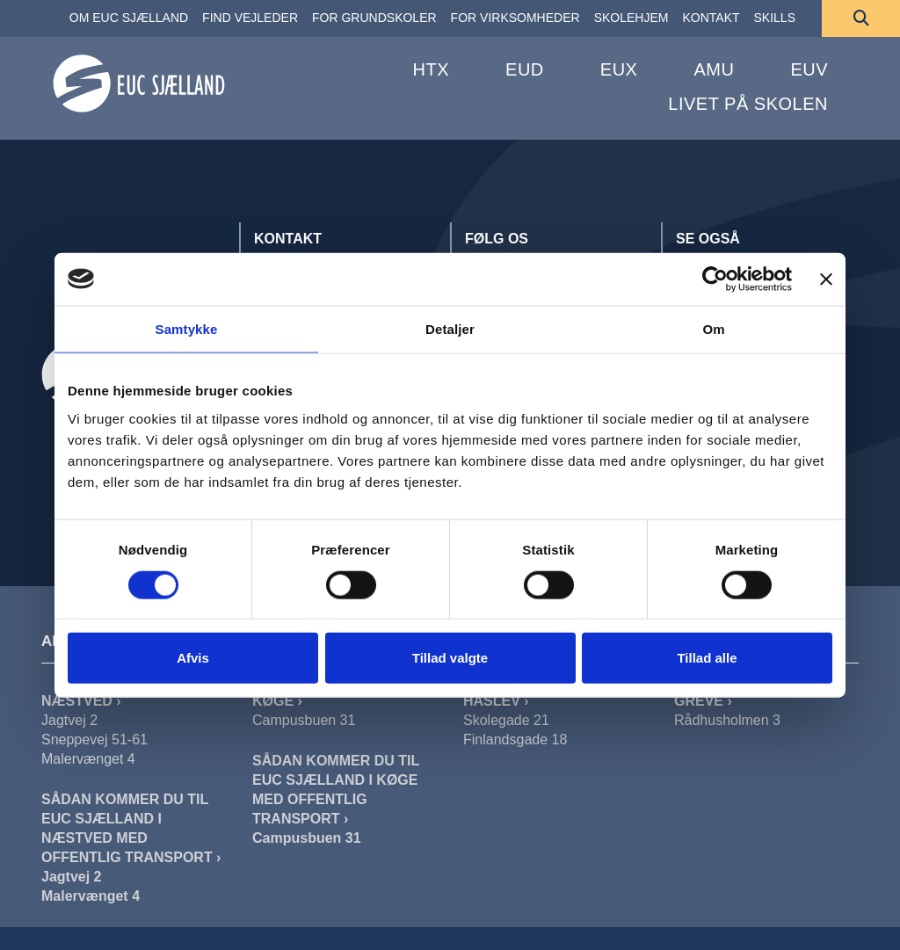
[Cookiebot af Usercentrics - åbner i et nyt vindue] (715, 278)
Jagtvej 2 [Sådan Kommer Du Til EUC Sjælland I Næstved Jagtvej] (71, 876)
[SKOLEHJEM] (631, 18)
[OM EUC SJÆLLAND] (128, 18)
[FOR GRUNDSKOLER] (374, 18)
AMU (713, 69)
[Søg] (861, 18)
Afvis (193, 657)
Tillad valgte (450, 657)
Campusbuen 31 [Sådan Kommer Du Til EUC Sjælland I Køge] (306, 837)
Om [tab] (713, 328)
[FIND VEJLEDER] (250, 18)
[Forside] (139, 85)
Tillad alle (707, 657)
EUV (809, 69)
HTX (431, 69)
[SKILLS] (774, 18)
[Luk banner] (826, 278)
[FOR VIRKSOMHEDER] (515, 18)
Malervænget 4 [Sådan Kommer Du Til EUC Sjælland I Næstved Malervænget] (90, 895)
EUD (524, 69)
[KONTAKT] (710, 18)
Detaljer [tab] (450, 328)
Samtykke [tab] (187, 328)
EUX (619, 69)
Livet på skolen (748, 103)
